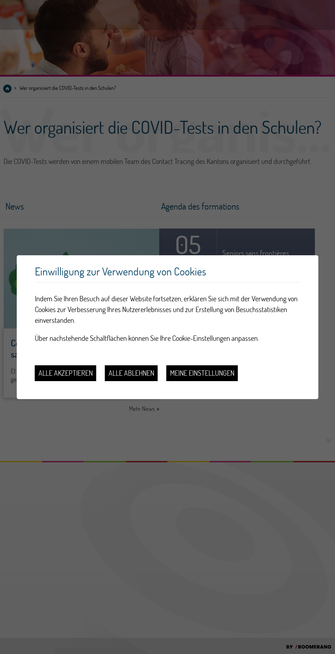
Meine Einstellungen (202, 373)
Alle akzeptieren (65, 373)
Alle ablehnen (131, 373)
